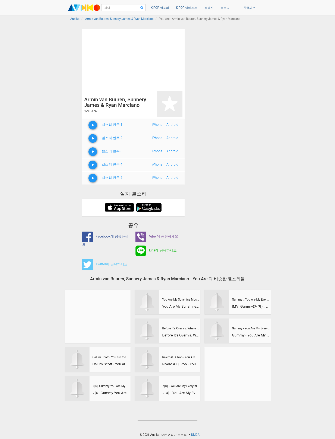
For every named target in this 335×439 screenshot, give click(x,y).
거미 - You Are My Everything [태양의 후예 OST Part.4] (180, 386)
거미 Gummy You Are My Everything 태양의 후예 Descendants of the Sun (110, 386)
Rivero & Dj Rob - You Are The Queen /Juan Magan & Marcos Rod (180, 357)
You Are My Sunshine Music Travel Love (180, 299)
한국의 (249, 7)
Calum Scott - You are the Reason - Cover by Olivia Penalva (110, 357)
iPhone (157, 125)
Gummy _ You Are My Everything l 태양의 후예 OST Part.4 (251, 299)
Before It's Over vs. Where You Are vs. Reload (180, 328)
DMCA (195, 434)
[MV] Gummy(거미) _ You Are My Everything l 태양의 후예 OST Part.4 (251, 306)
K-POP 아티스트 (186, 7)
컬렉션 (208, 7)
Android (172, 125)
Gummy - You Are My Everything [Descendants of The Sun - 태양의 (251, 328)
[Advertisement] (133, 59)
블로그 (224, 7)
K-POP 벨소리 (160, 7)
